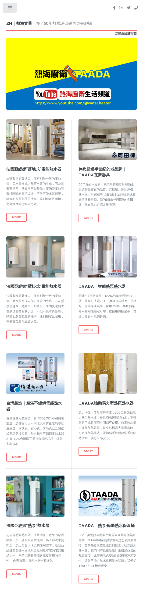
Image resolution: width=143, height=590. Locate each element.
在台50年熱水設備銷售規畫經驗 (49, 23)
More (16, 217)
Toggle (10, 9)
